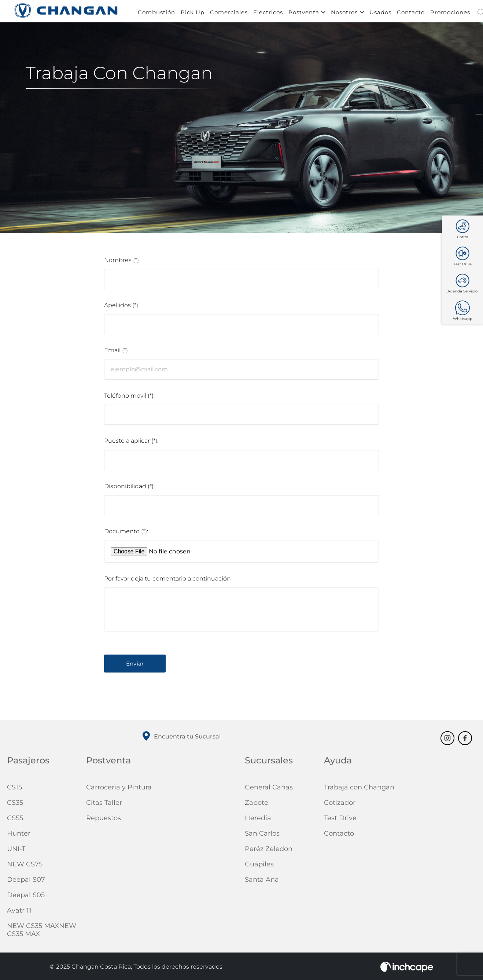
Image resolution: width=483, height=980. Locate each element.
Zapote (256, 804)
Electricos (268, 13)
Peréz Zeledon (268, 851)
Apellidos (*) (121, 306)
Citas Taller (104, 804)
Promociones (450, 13)
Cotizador (339, 804)
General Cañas (269, 789)
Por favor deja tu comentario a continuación (167, 580)
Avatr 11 (19, 912)
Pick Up (192, 13)
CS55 (15, 820)
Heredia (258, 820)
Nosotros (347, 13)
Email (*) (116, 352)
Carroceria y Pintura (119, 789)
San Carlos (262, 835)
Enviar (135, 665)
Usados (380, 13)
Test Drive (340, 820)
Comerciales (229, 13)
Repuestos (103, 820)
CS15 (14, 789)
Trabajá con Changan (359, 789)
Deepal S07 (26, 881)
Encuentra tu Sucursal (180, 738)
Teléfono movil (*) (129, 397)
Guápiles (259, 866)
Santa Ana (262, 881)
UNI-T (16, 851)
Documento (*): (126, 533)
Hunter (18, 835)
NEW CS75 (25, 866)
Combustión (156, 13)
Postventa (306, 13)
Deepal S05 (26, 897)
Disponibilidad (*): (129, 488)
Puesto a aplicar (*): (131, 442)
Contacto (411, 13)
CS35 (15, 804)
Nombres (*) (121, 261)
